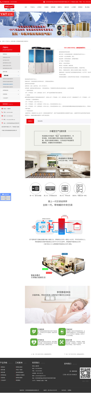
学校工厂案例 (19, 369)
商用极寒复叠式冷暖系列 (8, 86)
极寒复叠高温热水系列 (7, 68)
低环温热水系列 (6, 60)
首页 (3, 41)
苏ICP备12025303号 (52, 390)
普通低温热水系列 (6, 57)
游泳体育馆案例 (19, 372)
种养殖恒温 (5, 90)
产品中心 (8, 41)
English (88, 1)
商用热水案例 (19, 367)
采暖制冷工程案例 (20, 375)
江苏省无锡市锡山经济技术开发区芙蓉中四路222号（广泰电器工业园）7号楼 (62, 1)
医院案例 (18, 380)
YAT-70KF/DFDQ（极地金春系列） (76, 354)
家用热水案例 (19, 377)
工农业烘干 (5, 98)
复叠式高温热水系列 (7, 65)
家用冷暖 (5, 71)
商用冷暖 (13, 41)
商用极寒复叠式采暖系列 (22, 41)
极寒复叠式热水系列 (7, 62)
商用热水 (5, 54)
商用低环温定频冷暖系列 (8, 78)
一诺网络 (69, 390)
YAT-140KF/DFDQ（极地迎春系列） (43, 354)
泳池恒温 (5, 94)
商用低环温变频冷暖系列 (8, 81)
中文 (84, 1)
